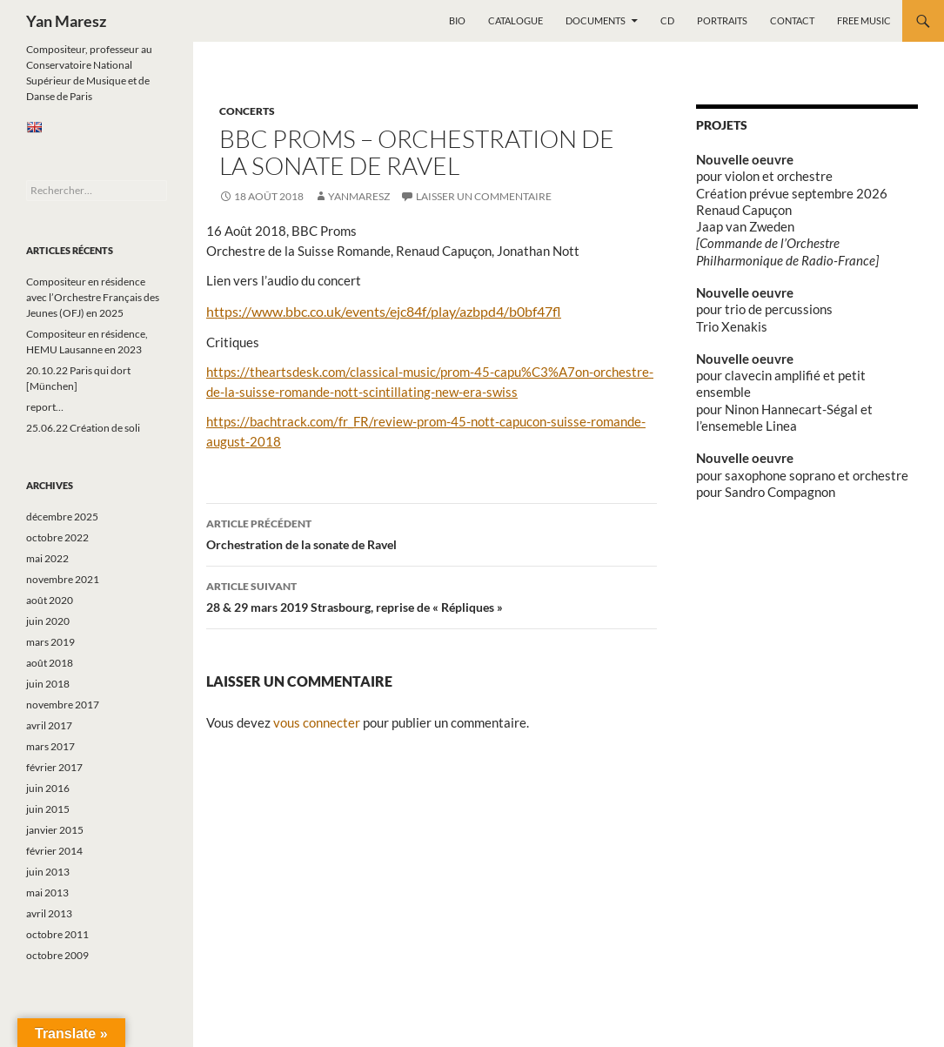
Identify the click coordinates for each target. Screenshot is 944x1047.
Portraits (722, 20)
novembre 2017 (62, 704)
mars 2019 (50, 641)
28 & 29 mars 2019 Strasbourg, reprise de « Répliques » (431, 595)
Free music (864, 20)
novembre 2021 (62, 579)
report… (45, 406)
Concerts (247, 110)
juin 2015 (48, 808)
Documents (596, 20)
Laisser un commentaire (484, 196)
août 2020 (49, 600)
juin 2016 (48, 788)
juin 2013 (48, 871)
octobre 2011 (57, 934)
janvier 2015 (55, 829)
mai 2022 (47, 558)
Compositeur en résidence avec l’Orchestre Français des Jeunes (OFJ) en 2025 (92, 297)
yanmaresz (359, 196)
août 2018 (49, 662)
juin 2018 (48, 683)
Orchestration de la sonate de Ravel (431, 532)
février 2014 (54, 850)
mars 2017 (50, 746)
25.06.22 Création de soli (83, 427)
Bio (457, 20)
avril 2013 (49, 913)
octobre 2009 (57, 955)
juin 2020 (48, 621)
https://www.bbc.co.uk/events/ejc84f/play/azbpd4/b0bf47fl (383, 311)
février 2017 (54, 767)
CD (667, 20)
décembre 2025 (62, 516)
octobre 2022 (57, 537)
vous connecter (316, 722)
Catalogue (515, 20)
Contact (792, 20)
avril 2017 (49, 725)
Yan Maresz (66, 20)
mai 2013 (47, 892)
